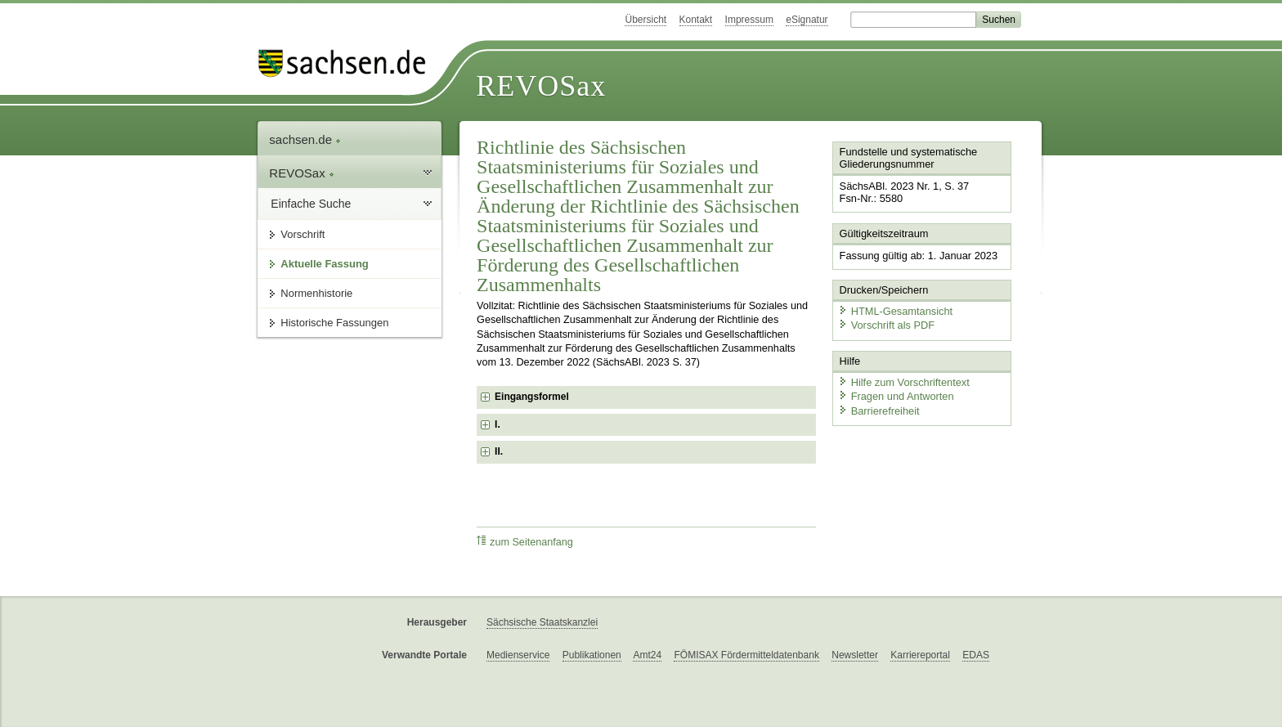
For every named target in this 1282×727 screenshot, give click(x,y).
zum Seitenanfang (525, 542)
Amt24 (647, 655)
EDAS (975, 655)
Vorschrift (302, 234)
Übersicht (645, 19)
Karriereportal (920, 655)
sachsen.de (305, 139)
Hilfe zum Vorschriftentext (904, 382)
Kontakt (696, 19)
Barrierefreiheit (879, 411)
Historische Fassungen (334, 322)
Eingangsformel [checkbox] (532, 396)
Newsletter (855, 655)
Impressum (749, 19)
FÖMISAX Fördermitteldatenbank (746, 655)
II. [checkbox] (499, 451)
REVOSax (541, 86)
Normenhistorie (316, 293)
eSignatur (806, 19)
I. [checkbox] (497, 424)
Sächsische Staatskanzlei (542, 622)
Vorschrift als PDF (886, 325)
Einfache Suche (311, 203)
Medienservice (517, 655)
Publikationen (592, 655)
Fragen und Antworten (896, 396)
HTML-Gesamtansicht (895, 311)
